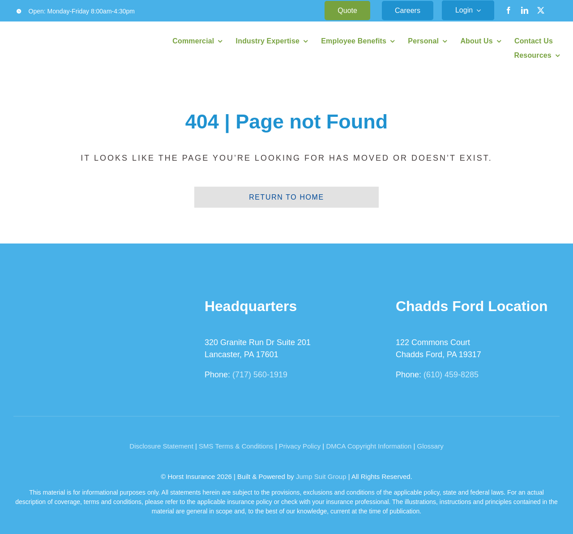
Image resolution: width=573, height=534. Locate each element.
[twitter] (540, 10)
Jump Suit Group (321, 476)
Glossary (430, 446)
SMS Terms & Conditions (236, 446)
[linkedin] (524, 10)
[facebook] (508, 10)
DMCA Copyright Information (368, 446)
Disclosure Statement (161, 446)
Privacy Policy (300, 446)
